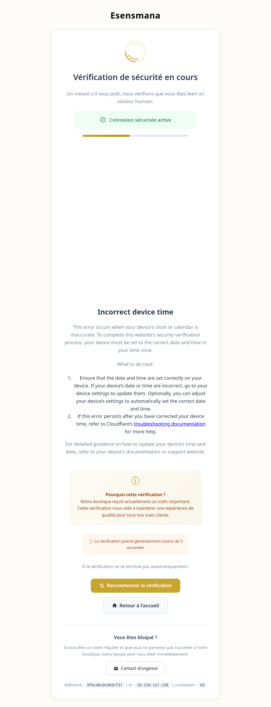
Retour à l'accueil (135, 605)
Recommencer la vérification (135, 585)
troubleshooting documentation (170, 424)
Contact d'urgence (135, 668)
